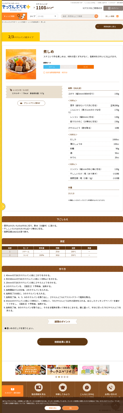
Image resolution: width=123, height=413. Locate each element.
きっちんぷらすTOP (9, 22)
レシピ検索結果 (33, 22)
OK (70, 408)
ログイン (115, 8)
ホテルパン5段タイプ (20, 36)
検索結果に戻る (110, 26)
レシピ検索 (10, 16)
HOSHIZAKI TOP (77, 2)
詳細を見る (53, 408)
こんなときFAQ (90, 2)
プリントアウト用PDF (32, 103)
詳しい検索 (111, 16)
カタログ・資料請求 (116, 2)
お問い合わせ (102, 2)
